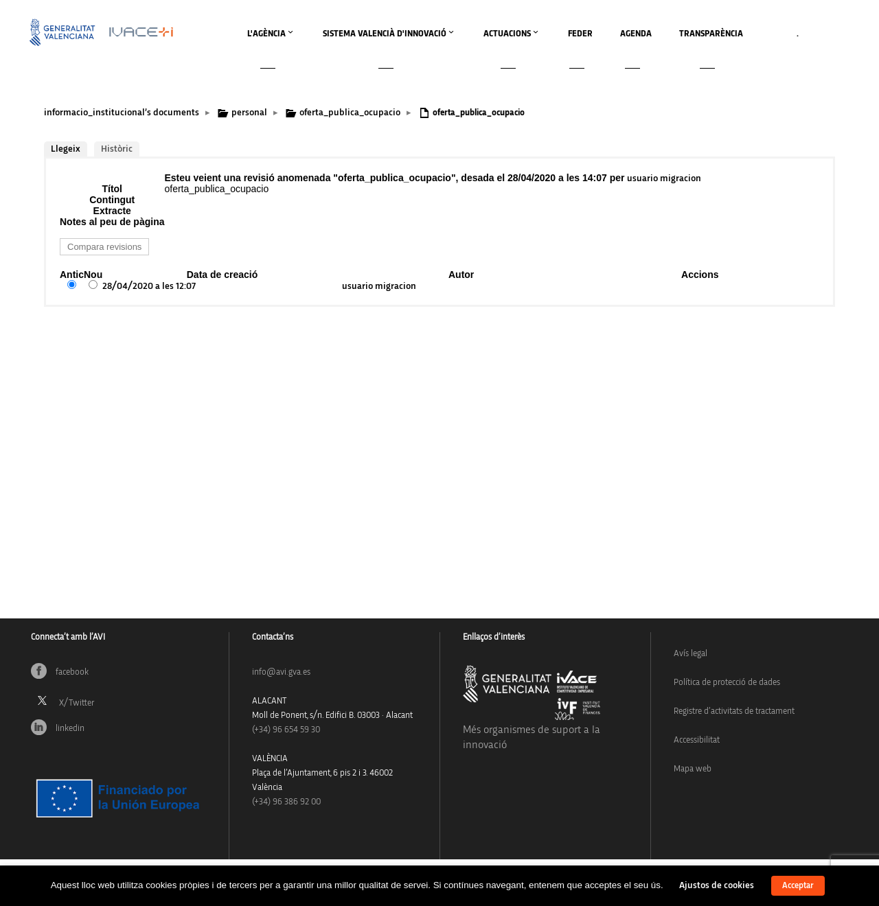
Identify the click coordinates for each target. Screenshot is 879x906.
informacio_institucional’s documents (121, 112)
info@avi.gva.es (281, 672)
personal (249, 112)
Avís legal (690, 653)
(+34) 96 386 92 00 (286, 802)
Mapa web (692, 769)
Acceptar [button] (798, 885)
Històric (117, 149)
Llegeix (65, 149)
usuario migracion (664, 178)
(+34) (286, 729)
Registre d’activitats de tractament (734, 711)
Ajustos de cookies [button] (716, 885)
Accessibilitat (697, 740)
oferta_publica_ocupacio (349, 112)
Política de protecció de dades (727, 682)
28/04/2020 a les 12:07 (149, 286)
